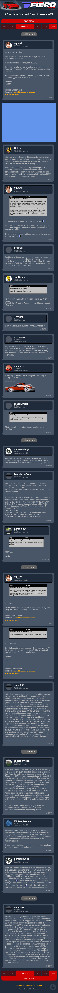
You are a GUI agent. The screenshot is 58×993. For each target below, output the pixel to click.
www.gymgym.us (12, 94)
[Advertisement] (29, 122)
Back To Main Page (34, 985)
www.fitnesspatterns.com (24, 92)
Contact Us (20, 985)
